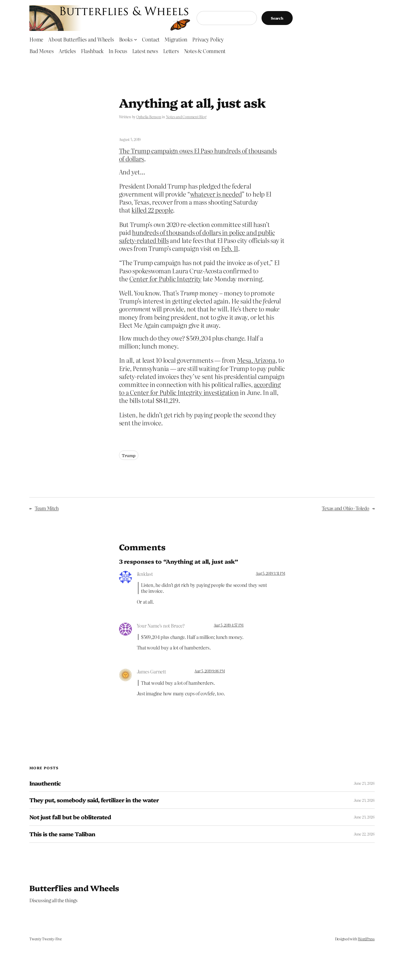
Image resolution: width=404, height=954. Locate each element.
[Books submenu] (135, 39)
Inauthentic (45, 783)
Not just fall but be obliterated (70, 817)
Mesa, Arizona (256, 360)
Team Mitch (47, 508)
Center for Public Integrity (165, 278)
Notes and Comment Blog (186, 116)
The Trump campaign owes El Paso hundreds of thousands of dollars (198, 154)
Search (277, 18)
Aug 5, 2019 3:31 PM (270, 573)
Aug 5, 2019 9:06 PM (210, 670)
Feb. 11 (229, 248)
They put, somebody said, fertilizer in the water (94, 800)
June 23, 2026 (364, 783)
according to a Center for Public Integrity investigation (200, 388)
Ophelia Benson (148, 116)
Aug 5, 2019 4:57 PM (228, 625)
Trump (129, 455)
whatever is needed (216, 193)
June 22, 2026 (364, 834)
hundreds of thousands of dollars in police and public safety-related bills (197, 236)
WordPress (366, 938)
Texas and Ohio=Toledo (345, 508)
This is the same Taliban (62, 834)
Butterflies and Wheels (74, 887)
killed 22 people (152, 209)
